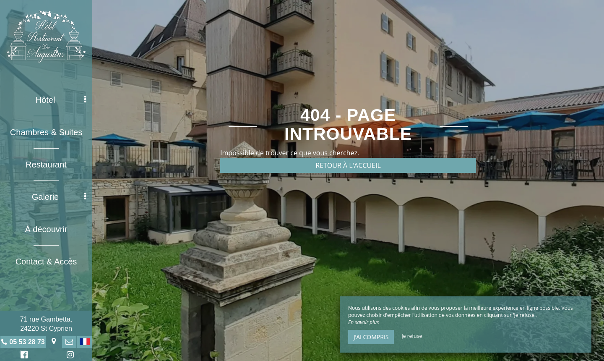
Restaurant (46, 164)
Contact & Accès (46, 261)
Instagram (69, 356)
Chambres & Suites (46, 132)
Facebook (23, 356)
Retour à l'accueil (348, 165)
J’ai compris (371, 337)
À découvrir (46, 229)
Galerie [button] (59, 196)
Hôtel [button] (61, 100)
